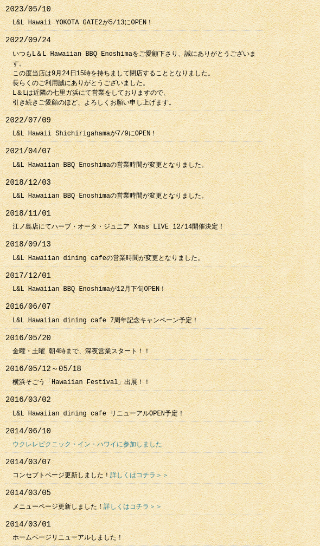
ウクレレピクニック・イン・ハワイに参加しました (87, 444)
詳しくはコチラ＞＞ (139, 475)
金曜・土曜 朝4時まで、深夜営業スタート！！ (81, 351)
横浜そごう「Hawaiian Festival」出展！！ (81, 382)
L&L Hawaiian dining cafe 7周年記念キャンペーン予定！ (105, 320)
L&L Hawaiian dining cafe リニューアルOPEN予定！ (98, 413)
